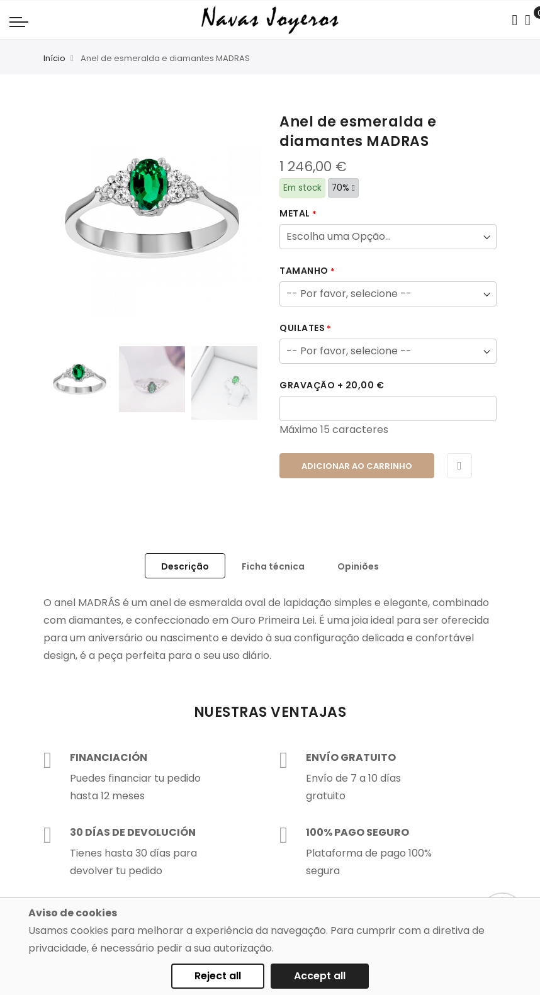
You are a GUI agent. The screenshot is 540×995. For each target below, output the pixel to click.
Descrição (185, 566)
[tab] (185, 565)
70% (343, 188)
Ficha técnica (273, 566)
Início (54, 58)
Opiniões (358, 566)
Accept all (320, 976)
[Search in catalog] (514, 20)
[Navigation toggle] (18, 21)
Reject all (217, 976)
